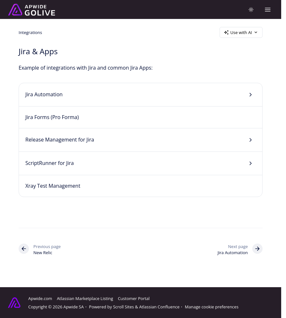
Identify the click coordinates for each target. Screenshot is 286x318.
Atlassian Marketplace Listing (85, 298)
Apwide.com (40, 298)
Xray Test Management (52, 185)
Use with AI (241, 32)
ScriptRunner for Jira (49, 163)
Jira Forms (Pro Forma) (52, 117)
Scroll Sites (123, 307)
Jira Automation (44, 94)
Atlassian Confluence (159, 307)
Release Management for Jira (59, 139)
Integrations (30, 32)
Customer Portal (134, 298)
